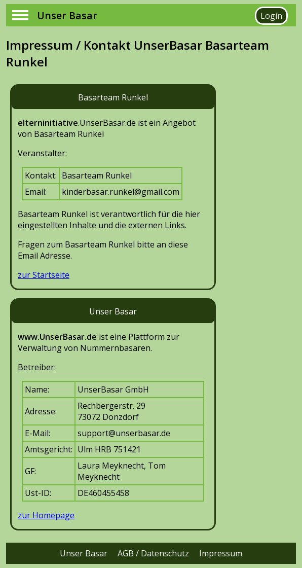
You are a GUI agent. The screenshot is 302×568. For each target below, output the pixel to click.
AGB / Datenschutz (153, 553)
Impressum (220, 553)
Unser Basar (83, 553)
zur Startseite (43, 274)
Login (271, 15)
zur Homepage (46, 515)
